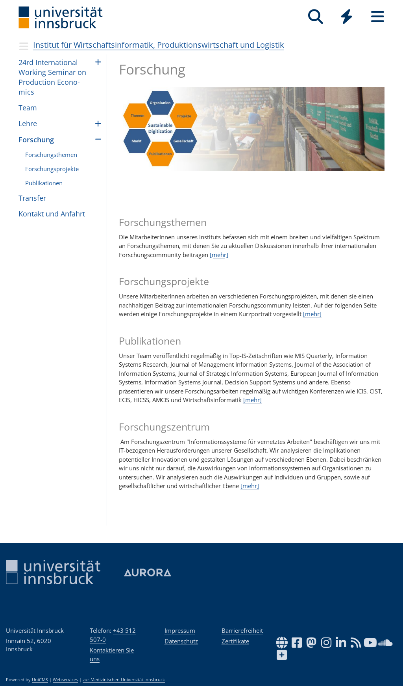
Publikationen (44, 183)
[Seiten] (377, 17)
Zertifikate (235, 641)
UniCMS (40, 679)
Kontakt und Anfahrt (51, 213)
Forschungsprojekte (52, 169)
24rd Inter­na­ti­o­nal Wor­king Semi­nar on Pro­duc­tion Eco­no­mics (52, 77)
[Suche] (315, 17)
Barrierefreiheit (242, 630)
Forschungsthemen (51, 154)
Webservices (65, 679)
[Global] (346, 17)
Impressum (180, 630)
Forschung (36, 139)
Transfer (32, 198)
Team (27, 107)
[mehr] (219, 255)
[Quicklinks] (346, 17)
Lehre (27, 123)
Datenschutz (181, 641)
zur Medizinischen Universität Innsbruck (124, 679)
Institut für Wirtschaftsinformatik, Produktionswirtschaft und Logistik (158, 44)
